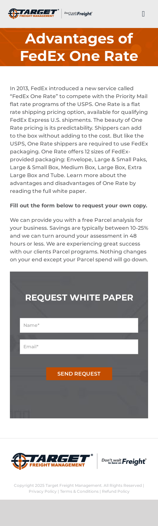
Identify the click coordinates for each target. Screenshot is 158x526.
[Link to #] (143, 14)
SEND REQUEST (79, 374)
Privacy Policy (43, 491)
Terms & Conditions (79, 491)
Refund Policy (116, 491)
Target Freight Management (74, 485)
